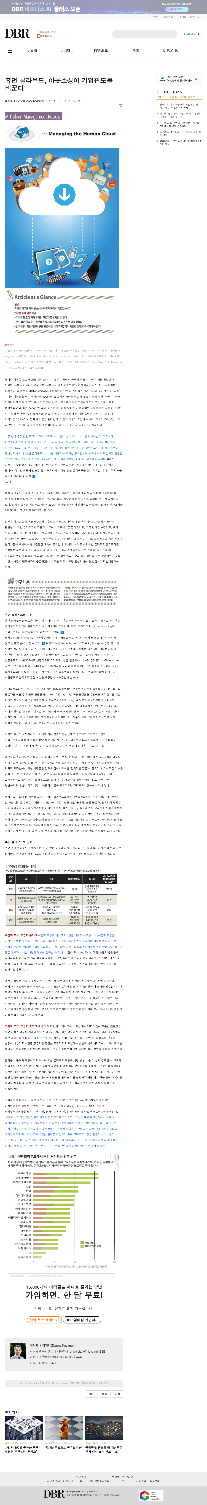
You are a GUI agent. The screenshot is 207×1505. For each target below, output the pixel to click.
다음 (117, 1394)
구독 (136, 50)
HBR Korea (196, 17)
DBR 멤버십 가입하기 (82, 1319)
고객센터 (181, 17)
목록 (104, 1394)
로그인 (156, 17)
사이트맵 (141, 1481)
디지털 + (67, 50)
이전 (92, 1394)
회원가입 (168, 17)
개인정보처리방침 (99, 1481)
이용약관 (68, 1481)
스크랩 (120, 106)
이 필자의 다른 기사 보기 (43, 1362)
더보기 (114, 106)
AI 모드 (191, 34)
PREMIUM (101, 50)
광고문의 (155, 1481)
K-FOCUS (170, 50)
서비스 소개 (54, 1481)
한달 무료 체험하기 (44, 1319)
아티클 (32, 50)
